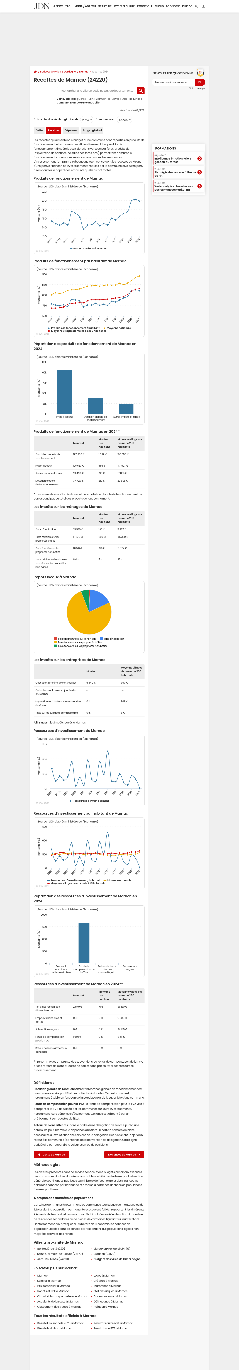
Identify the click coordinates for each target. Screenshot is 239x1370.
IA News (58, 6)
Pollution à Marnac (106, 1306)
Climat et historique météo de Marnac (62, 1296)
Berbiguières (78, 99)
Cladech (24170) (105, 1253)
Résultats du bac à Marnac (55, 1328)
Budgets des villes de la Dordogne (117, 1259)
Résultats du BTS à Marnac (111, 1328)
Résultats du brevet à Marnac (113, 1323)
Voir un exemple (197, 88)
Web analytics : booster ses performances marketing (173, 186)
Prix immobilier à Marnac (53, 1285)
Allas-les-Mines (131, 99)
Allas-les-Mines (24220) (53, 1259)
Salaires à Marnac (49, 1280)
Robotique (145, 6)
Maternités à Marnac (107, 1285)
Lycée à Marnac (104, 1275)
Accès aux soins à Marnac (111, 1296)
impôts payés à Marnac (70, 722)
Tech (68, 6)
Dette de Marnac (51, 1154)
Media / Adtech (85, 6)
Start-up (105, 6)
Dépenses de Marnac (124, 1154)
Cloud (159, 6)
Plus (187, 6)
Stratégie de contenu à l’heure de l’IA (175, 172)
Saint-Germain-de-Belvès (104, 99)
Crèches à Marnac (106, 1280)
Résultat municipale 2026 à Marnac (60, 1323)
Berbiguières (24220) (51, 1248)
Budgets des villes (50, 71)
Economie (173, 6)
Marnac (83, 71)
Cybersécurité (124, 6)
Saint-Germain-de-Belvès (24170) (60, 1253)
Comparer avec (105, 119)
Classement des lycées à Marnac (59, 1306)
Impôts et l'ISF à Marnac (53, 1291)
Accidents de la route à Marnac (58, 1301)
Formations (165, 148)
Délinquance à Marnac (108, 1301)
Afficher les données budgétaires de (56, 119)
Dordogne (70, 71)
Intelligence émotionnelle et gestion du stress (173, 158)
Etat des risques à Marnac (111, 1291)
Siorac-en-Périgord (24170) (112, 1248)
